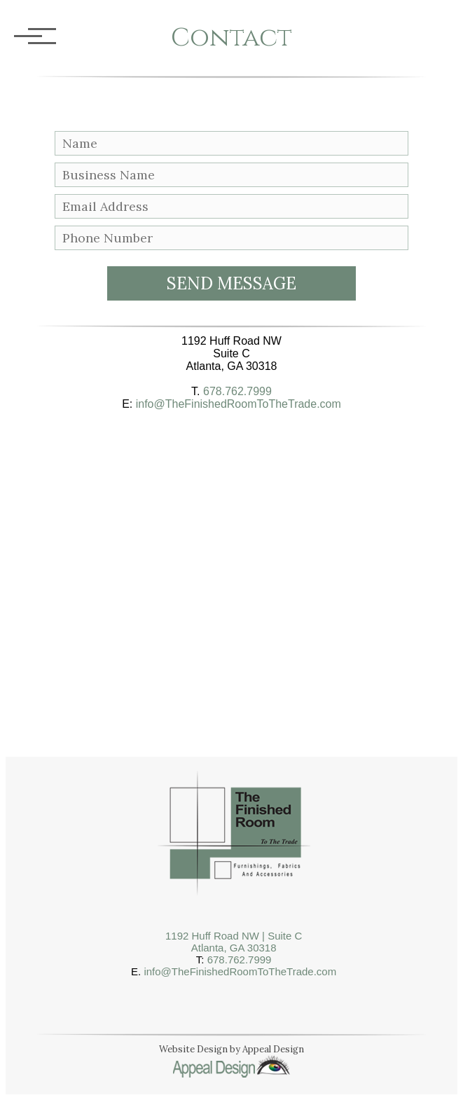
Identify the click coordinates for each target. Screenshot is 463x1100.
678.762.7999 (237, 391)
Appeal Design (273, 1049)
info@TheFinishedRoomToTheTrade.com (238, 404)
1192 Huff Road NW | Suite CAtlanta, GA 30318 (233, 942)
